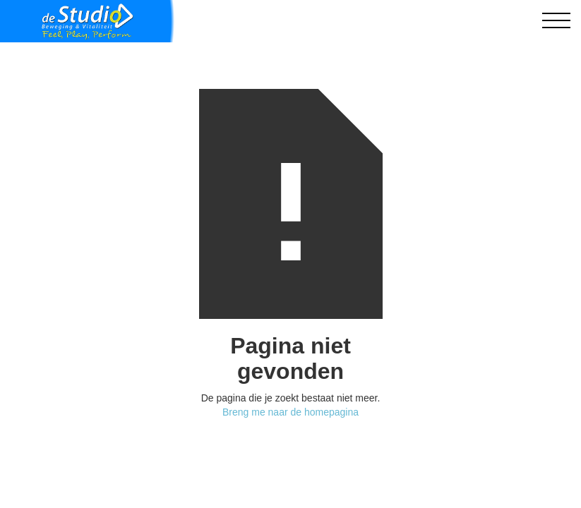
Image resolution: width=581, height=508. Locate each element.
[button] (556, 21)
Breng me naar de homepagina (290, 412)
